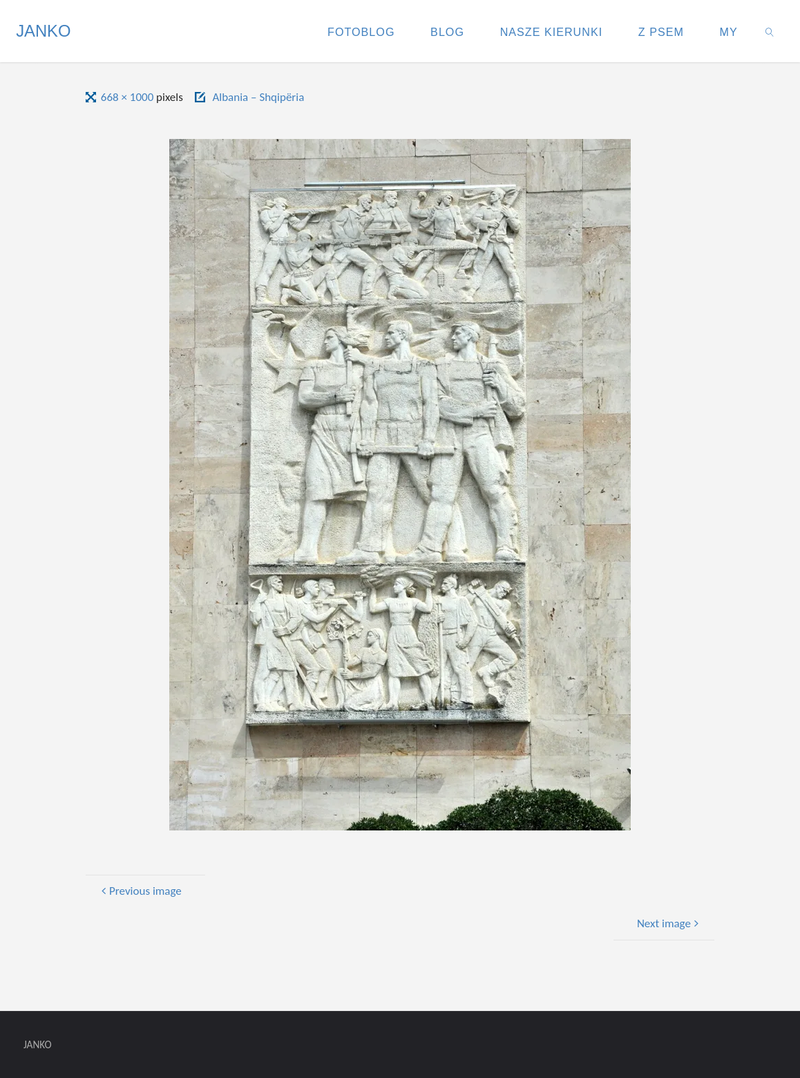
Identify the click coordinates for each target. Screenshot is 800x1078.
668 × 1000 (128, 97)
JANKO (43, 30)
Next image (670, 923)
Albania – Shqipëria (258, 97)
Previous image (139, 891)
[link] (770, 31)
